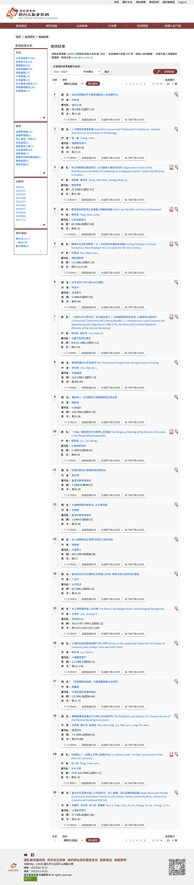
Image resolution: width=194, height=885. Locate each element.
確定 (106, 71)
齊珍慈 (75, 368)
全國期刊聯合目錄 (110, 119)
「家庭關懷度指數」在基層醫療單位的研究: (95, 681)
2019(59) (21, 212)
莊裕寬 (75, 99)
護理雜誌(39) (23, 65)
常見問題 (142, 26)
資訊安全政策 (56, 860)
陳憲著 (75, 544)
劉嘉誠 (75, 440)
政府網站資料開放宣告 (82, 860)
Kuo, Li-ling (112, 805)
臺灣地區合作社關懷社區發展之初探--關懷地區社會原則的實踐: (106, 574)
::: (109, 2)
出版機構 (81, 26)
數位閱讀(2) (22, 246)
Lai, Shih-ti (86, 652)
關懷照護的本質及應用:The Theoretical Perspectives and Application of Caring (115, 362)
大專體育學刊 (79, 657)
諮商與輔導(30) (24, 69)
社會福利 (76, 407)
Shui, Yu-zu (127, 805)
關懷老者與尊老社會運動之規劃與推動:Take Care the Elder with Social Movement (116, 209)
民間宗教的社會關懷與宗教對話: (89, 470)
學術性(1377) (23, 238)
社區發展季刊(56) (25, 58)
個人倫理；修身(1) (26, 139)
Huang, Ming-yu (118, 180)
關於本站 (127, 2)
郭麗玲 (75, 805)
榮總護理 (76, 373)
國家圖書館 (169, 2)
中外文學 (76, 768)
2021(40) (21, 205)
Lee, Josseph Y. (88, 614)
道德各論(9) (22, 164)
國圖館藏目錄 (89, 119)
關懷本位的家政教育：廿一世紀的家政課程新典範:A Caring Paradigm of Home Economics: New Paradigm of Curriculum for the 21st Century (113, 245)
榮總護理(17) (23, 91)
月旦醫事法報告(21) (26, 83)
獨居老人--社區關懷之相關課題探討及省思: (95, 397)
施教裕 (75, 402)
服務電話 (106, 860)
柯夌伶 (75, 287)
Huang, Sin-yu (144, 805)
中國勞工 (76, 549)
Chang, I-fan (87, 138)
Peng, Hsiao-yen (89, 763)
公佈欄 (112, 26)
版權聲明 (120, 860)
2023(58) (21, 198)
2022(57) (21, 201)
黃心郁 (92, 805)
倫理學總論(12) (24, 131)
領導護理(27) (23, 72)
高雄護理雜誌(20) (25, 87)
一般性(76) (22, 242)
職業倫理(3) (22, 160)
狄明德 (75, 510)
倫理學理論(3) (23, 135)
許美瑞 (75, 253)
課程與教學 (77, 258)
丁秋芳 (75, 579)
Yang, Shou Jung (89, 214)
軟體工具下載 (173, 26)
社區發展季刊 (78, 219)
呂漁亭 (75, 614)
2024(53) (21, 194)
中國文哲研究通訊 (81, 338)
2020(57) (21, 209)
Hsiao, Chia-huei (98, 180)
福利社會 (76, 105)
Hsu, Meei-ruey (88, 253)
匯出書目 (93, 83)
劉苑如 (75, 333)
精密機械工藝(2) (24, 146)
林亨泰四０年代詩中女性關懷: (88, 282)
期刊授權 (51, 26)
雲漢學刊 (76, 292)
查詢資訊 (21, 26)
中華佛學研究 (78, 446)
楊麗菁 (101, 805)
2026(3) (20, 187)
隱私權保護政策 (34, 860)
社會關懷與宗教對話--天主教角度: (90, 505)
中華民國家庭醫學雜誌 (84, 692)
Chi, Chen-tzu (87, 368)
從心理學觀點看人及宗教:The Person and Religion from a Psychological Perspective (118, 608)
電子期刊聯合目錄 (134, 119)
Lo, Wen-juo (123, 725)
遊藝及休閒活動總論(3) (28, 157)
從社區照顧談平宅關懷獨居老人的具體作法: (95, 94)
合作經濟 (76, 584)
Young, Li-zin (161, 805)
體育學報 (76, 185)
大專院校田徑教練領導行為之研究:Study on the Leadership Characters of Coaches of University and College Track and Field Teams (118, 645)
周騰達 (75, 687)
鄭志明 (75, 475)
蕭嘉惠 (75, 180)
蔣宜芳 (83, 333)
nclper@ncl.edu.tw (82, 57)
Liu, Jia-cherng (88, 440)
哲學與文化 (78, 619)
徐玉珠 (84, 805)
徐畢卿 (75, 725)
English (182, 2)
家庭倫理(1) (22, 142)
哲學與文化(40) (24, 62)
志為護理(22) (23, 80)
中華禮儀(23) (23, 76)
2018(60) (21, 216)
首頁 (116, 2)
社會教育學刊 (79, 810)
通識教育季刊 (79, 143)
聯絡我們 (154, 2)
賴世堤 (75, 652)
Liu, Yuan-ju (95, 333)
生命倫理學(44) (24, 150)
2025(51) (21, 190)
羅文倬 (84, 725)
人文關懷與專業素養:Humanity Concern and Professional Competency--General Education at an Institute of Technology (116, 131)
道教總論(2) (22, 153)
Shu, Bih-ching (106, 725)
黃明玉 (83, 180)
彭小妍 (75, 763)
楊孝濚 (75, 214)
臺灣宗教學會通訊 (81, 480)
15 (157, 83)
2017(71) (21, 219)
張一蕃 (75, 138)
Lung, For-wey (140, 725)
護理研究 (76, 730)
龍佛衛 (92, 725)
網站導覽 (141, 2)
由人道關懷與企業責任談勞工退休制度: (93, 539)
